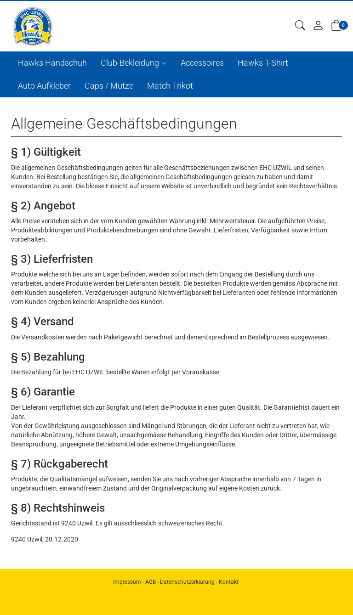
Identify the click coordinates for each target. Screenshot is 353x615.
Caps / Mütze (109, 85)
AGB (150, 582)
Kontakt (229, 582)
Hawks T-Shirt (263, 63)
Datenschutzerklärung (187, 582)
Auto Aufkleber (44, 85)
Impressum (127, 582)
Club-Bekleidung (130, 63)
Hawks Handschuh (52, 63)
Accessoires (202, 63)
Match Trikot (170, 85)
